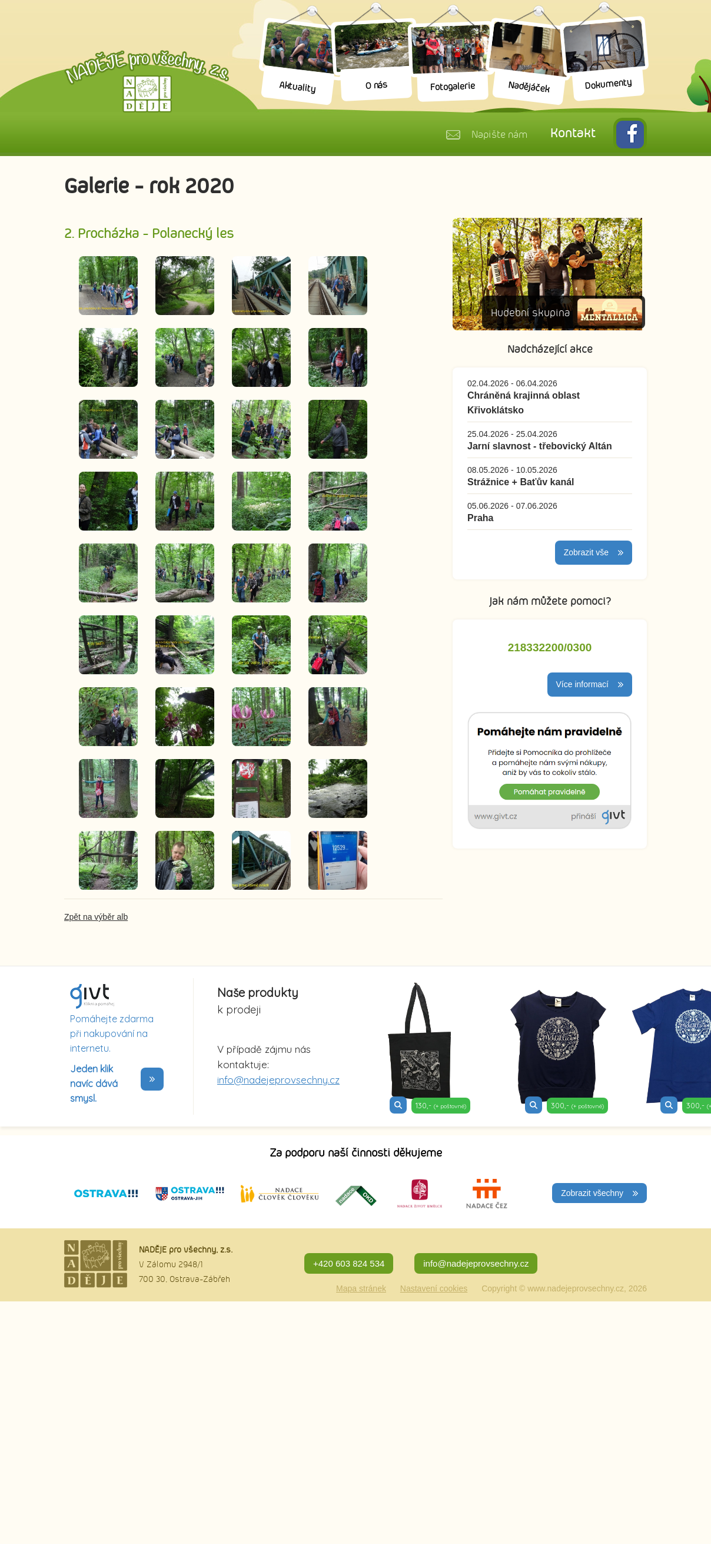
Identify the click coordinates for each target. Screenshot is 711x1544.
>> (152, 1079)
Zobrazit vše (586, 552)
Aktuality (297, 87)
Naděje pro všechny (146, 81)
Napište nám (499, 135)
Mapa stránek (361, 1288)
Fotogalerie (452, 87)
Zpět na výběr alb (96, 917)
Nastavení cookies (433, 1288)
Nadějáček (529, 87)
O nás (376, 86)
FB (630, 134)
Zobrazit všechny (592, 1193)
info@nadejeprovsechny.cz (278, 1079)
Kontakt (573, 134)
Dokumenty (608, 84)
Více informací (582, 684)
